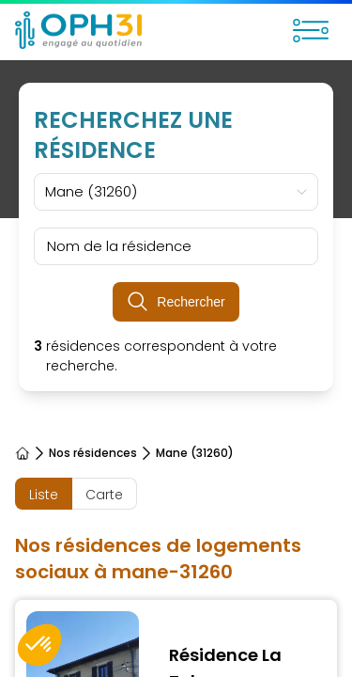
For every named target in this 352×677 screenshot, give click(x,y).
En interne (51, 551)
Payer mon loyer (74, 652)
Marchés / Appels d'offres (104, 521)
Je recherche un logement (107, 622)
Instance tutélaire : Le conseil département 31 (169, 430)
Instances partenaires (92, 490)
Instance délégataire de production (139, 460)
